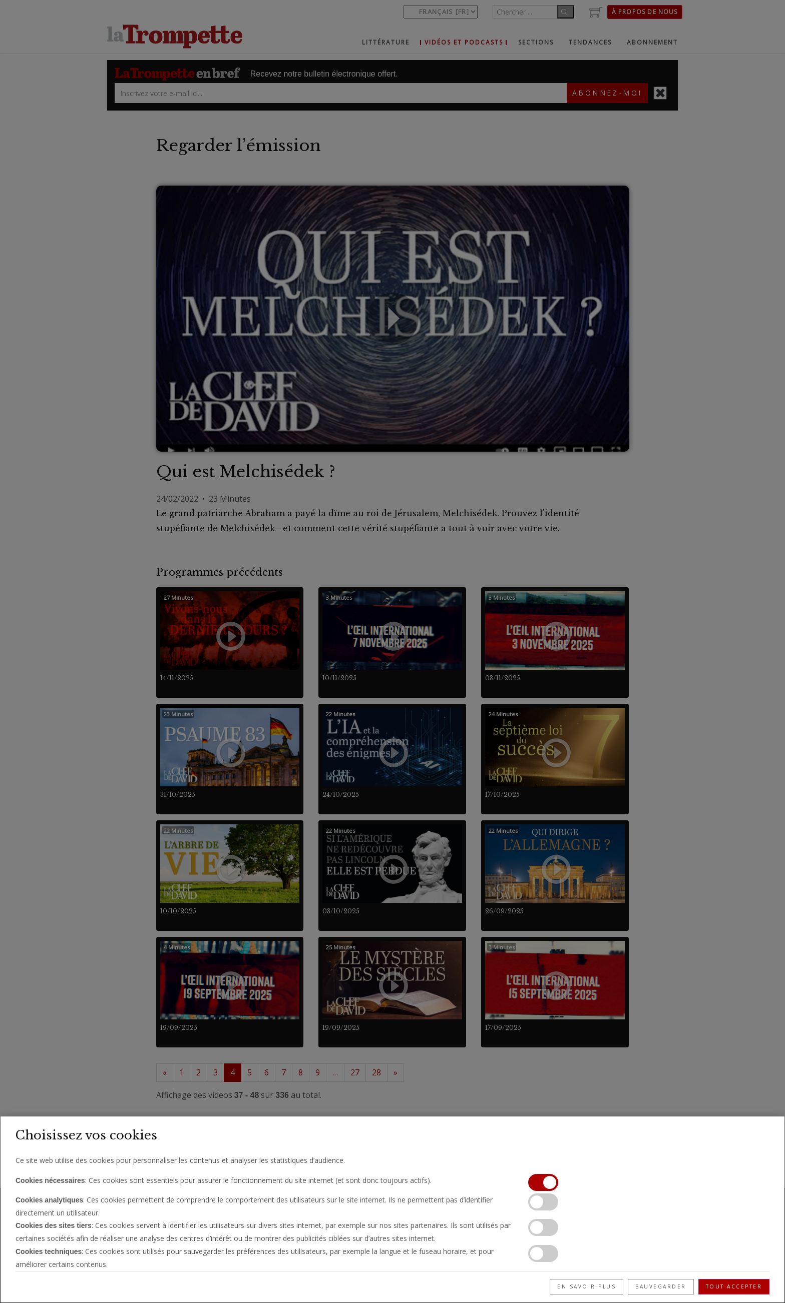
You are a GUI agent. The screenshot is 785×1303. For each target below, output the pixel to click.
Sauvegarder (660, 1286)
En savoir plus (586, 1286)
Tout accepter (734, 1286)
